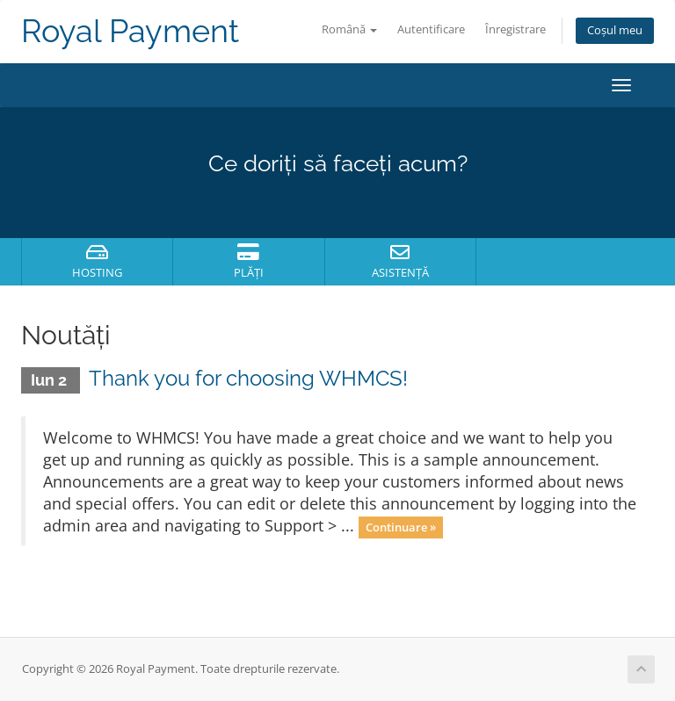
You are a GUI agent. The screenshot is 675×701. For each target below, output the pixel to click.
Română (349, 29)
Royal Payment (130, 31)
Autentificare (431, 29)
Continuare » (401, 527)
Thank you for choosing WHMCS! (248, 378)
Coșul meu (614, 30)
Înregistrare (515, 29)
